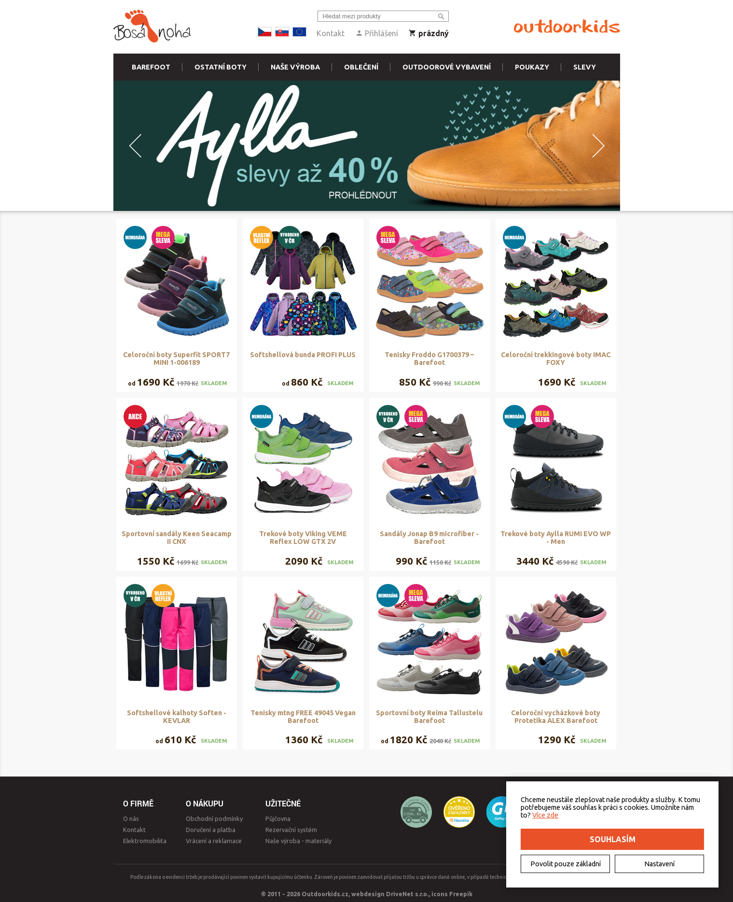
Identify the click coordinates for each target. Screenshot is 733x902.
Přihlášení (376, 33)
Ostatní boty (220, 67)
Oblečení (361, 67)
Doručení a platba (210, 829)
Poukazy (532, 67)
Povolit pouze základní (565, 864)
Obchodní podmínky (214, 818)
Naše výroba (295, 67)
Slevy (584, 67)
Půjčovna (277, 818)
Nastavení (659, 864)
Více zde (545, 815)
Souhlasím (613, 839)
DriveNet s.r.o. (407, 893)
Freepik (460, 893)
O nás (131, 818)
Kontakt (331, 33)
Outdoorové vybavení (446, 67)
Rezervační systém (291, 829)
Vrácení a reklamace (214, 840)
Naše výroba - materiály (298, 840)
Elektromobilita (144, 840)
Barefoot (151, 67)
